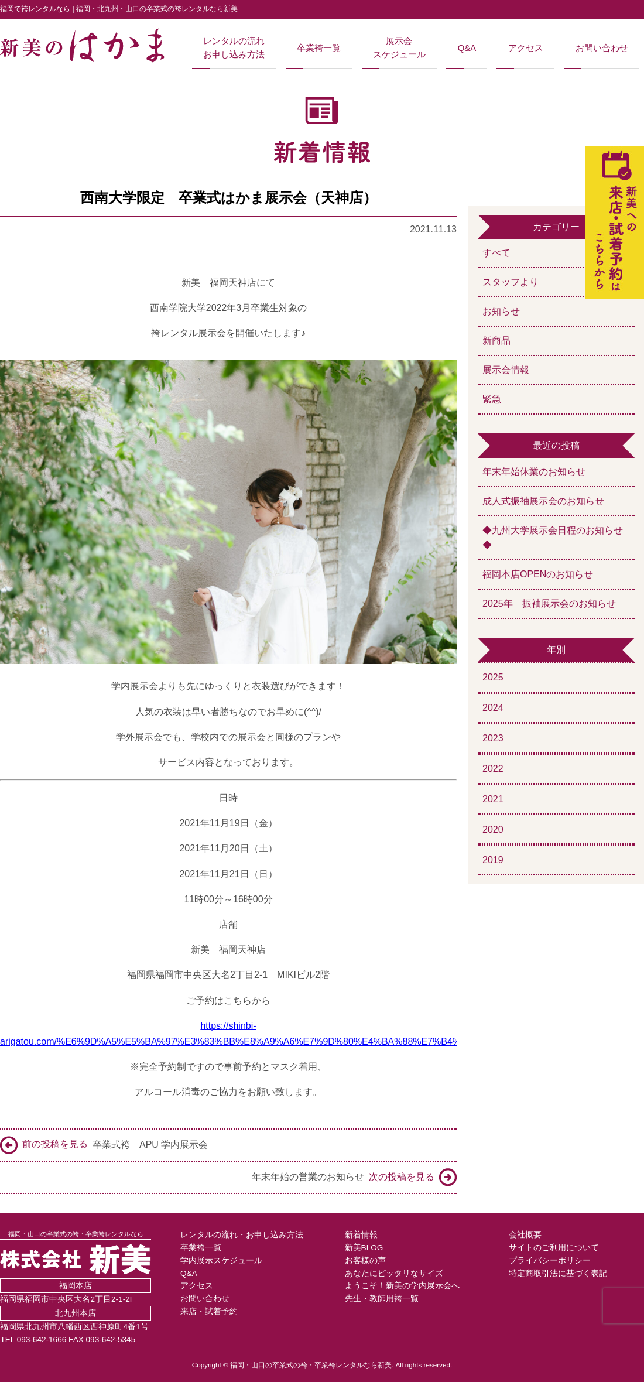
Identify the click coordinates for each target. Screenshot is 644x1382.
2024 (492, 708)
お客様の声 (365, 1260)
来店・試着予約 (209, 1311)
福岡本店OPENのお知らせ (537, 574)
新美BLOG (364, 1247)
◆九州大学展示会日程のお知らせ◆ (552, 537)
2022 (492, 769)
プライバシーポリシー (550, 1260)
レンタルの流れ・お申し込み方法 (241, 1234)
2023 (492, 738)
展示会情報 (505, 370)
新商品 (496, 341)
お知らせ (501, 311)
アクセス (525, 48)
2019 (492, 860)
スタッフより (510, 282)
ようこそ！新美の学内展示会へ (402, 1285)
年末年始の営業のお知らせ (354, 1177)
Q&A (467, 48)
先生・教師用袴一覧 (382, 1298)
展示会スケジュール (399, 47)
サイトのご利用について (554, 1247)
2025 (492, 677)
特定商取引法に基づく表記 (558, 1273)
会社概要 (525, 1234)
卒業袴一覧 (319, 48)
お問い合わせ (602, 48)
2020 (492, 829)
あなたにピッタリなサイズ (394, 1273)
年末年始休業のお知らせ (533, 472)
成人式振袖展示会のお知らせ (543, 501)
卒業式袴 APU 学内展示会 (104, 1145)
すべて (496, 253)
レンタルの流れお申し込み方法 (234, 47)
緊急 (491, 399)
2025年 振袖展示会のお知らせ (549, 603)
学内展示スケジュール (221, 1260)
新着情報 (361, 1234)
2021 (492, 799)
